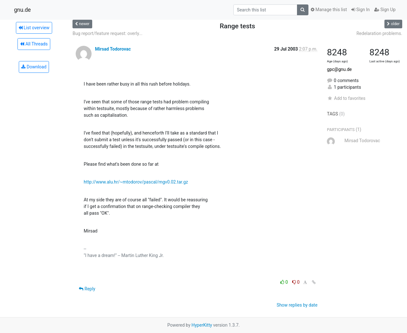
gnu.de (22, 10)
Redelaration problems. (379, 33)
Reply (87, 288)
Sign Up (385, 9)
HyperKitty (201, 325)
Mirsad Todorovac (113, 49)
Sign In (360, 9)
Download (33, 66)
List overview (34, 27)
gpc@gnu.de (339, 69)
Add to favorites (346, 98)
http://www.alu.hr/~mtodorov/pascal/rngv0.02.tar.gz (136, 181)
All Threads (33, 43)
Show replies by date (297, 305)
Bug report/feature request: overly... (107, 33)
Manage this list (329, 9)
